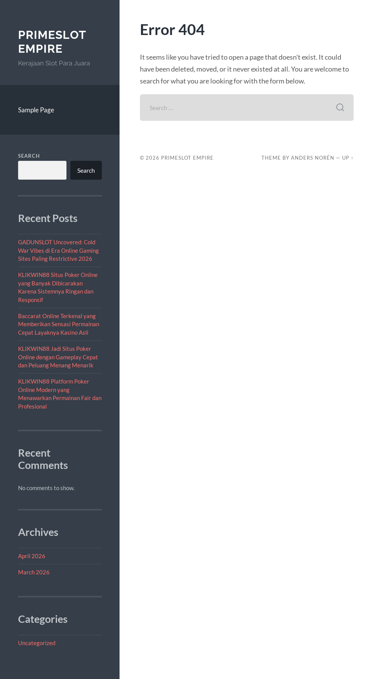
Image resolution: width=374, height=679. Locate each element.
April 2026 (31, 555)
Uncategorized (36, 642)
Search (29, 156)
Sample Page (36, 110)
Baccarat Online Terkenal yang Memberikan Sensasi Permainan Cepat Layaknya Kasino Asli (58, 324)
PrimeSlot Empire (52, 41)
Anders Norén (312, 158)
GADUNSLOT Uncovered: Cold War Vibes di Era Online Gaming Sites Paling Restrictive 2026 (58, 250)
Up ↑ (348, 158)
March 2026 (34, 572)
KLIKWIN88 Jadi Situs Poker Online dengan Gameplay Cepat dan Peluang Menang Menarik (58, 357)
